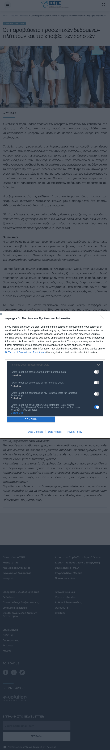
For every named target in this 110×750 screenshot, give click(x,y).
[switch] (96, 372)
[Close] (103, 318)
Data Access (55, 431)
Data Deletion (35, 431)
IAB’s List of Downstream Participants (25, 352)
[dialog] (55, 375)
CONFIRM (31, 419)
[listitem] (55, 365)
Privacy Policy (74, 431)
